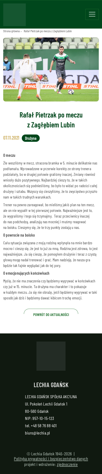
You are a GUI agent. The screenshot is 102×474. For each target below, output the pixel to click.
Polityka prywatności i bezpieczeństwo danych (51, 458)
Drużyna (30, 138)
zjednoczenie (67, 464)
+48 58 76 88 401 (44, 425)
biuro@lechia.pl (37, 432)
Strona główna (11, 31)
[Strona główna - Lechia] (14, 16)
